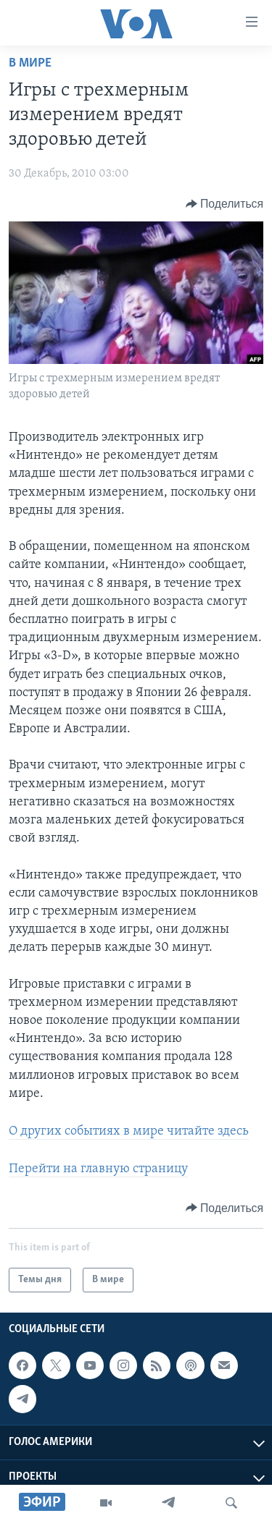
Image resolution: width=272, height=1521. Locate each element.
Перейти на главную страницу (98, 1169)
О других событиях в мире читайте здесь (129, 1131)
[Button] (224, 204)
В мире (30, 63)
